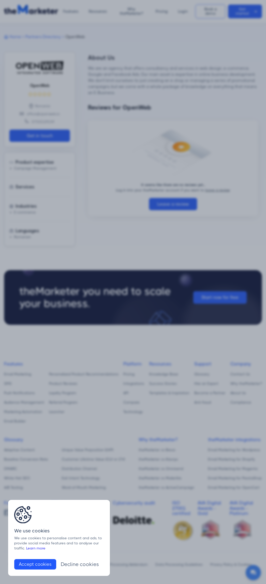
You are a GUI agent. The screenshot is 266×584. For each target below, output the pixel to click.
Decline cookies (80, 564)
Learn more (36, 548)
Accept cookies (35, 564)
